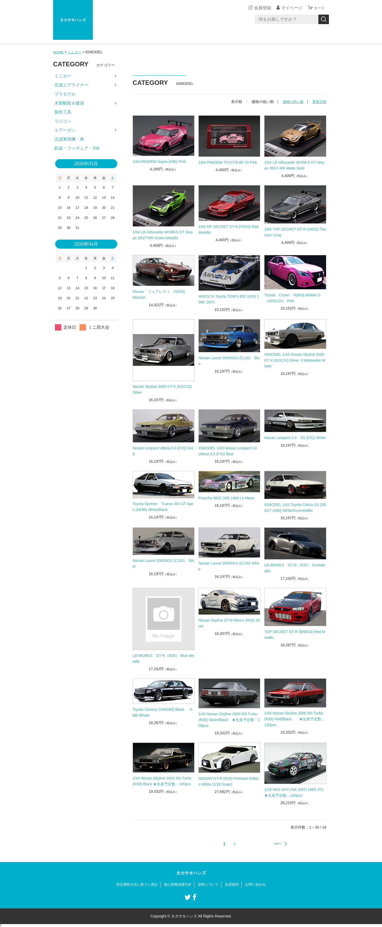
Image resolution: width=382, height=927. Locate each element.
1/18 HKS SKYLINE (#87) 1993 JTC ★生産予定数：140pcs (294, 792)
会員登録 (261, 8)
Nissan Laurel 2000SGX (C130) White (228, 566)
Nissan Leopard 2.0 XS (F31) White (294, 438)
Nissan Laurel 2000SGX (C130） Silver (163, 563)
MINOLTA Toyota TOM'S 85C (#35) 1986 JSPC (228, 299)
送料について (209, 884)
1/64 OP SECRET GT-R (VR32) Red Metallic (228, 229)
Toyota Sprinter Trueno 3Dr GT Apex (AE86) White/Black (163, 507)
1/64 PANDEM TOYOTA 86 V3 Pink (227, 162)
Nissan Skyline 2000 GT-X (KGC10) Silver (162, 389)
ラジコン (62, 121)
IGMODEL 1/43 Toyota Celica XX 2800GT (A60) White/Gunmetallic (295, 507)
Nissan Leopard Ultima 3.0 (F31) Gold (163, 451)
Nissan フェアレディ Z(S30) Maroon (163, 294)
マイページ (290, 8)
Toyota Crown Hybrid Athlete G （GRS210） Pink (292, 298)
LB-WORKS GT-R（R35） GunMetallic (294, 568)
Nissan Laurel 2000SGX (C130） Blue (228, 361)
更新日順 (318, 101)
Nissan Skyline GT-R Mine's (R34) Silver (229, 623)
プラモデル (65, 94)
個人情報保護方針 (177, 884)
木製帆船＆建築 (69, 103)
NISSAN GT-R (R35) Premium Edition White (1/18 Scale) (228, 781)
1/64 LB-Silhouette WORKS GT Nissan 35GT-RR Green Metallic (163, 235)
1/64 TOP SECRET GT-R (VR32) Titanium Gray (295, 232)
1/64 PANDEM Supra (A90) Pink (159, 161)
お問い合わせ (259, 884)
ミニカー (75, 52)
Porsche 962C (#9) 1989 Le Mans (226, 498)
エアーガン (65, 130)
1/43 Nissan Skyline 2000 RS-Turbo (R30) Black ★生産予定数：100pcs (162, 781)
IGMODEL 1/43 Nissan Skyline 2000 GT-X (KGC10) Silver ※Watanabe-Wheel (294, 360)
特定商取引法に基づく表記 (133, 884)
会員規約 (234, 884)
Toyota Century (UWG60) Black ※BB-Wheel (163, 712)
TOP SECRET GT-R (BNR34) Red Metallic (294, 635)
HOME (58, 52)
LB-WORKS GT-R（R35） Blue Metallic (163, 658)
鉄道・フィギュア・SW (76, 148)
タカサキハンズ (73, 20)
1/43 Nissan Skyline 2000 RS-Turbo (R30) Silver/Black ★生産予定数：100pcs (229, 719)
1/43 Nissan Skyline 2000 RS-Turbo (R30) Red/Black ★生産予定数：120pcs (294, 719)
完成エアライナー (71, 85)
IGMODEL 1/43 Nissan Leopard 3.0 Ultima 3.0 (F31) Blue (229, 451)
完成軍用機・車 (69, 139)
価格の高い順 (291, 101)
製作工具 (62, 112)
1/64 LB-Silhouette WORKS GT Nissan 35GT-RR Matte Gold (294, 165)
